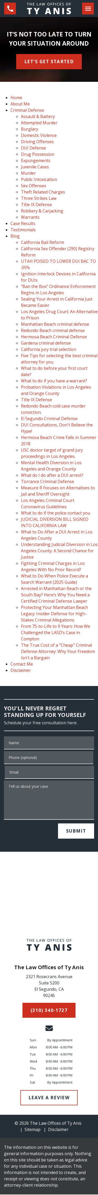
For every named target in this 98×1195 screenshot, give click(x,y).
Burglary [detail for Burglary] (29, 129)
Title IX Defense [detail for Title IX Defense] (36, 204)
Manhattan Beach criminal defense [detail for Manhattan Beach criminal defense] (55, 324)
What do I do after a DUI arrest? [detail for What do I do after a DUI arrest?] (52, 475)
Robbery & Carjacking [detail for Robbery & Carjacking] (42, 211)
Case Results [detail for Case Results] (22, 223)
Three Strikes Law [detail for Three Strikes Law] (38, 198)
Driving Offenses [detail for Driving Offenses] (37, 141)
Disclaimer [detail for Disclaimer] (20, 670)
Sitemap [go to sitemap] (33, 1129)
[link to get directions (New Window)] (49, 987)
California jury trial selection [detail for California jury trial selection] (48, 349)
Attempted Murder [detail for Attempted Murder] (39, 123)
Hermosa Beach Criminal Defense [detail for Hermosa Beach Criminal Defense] (54, 337)
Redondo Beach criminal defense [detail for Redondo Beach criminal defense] (53, 330)
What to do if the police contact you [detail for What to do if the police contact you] (55, 513)
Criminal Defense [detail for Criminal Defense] (27, 110)
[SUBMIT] (76, 831)
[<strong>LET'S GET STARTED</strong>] (49, 61)
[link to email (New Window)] (49, 1028)
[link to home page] (49, 8)
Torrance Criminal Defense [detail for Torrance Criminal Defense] (47, 481)
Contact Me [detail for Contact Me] (21, 664)
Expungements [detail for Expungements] (35, 160)
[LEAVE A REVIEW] (49, 1097)
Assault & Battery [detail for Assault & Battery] (38, 116)
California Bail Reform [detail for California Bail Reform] (42, 242)
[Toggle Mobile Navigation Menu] (88, 8)
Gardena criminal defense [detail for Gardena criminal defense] (46, 343)
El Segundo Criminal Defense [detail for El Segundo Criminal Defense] (49, 418)
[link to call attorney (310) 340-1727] (10, 8)
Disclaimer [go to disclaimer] (58, 1129)
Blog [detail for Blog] (15, 236)
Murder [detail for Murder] (28, 173)
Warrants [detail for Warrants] (30, 217)
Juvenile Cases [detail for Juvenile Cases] (35, 167)
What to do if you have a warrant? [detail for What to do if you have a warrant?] (54, 381)
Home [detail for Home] (16, 97)
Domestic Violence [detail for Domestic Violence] (39, 135)
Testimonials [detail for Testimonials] (23, 230)
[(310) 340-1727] (49, 1010)
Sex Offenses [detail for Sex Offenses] (33, 186)
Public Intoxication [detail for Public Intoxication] (39, 179)
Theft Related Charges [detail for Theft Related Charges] (43, 192)
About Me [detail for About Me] (20, 104)
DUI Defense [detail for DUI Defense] (33, 148)
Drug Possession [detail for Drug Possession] (37, 154)
